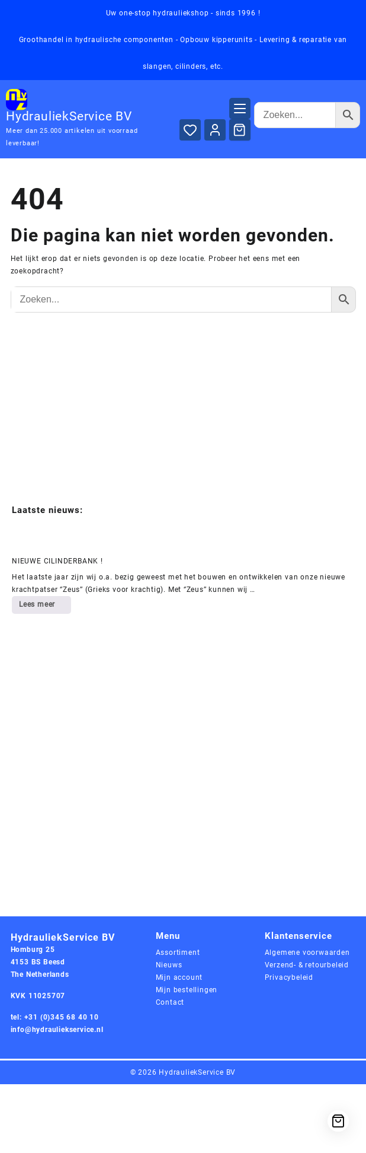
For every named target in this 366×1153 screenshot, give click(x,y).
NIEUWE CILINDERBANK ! (57, 561)
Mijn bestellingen (187, 990)
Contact (170, 1002)
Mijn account (179, 977)
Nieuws (169, 965)
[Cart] (240, 130)
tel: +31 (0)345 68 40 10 (55, 1017)
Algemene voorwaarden (307, 952)
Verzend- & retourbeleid (307, 965)
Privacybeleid (289, 977)
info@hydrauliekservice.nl (57, 1029)
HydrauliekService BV (69, 116)
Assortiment (178, 952)
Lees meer (44, 607)
